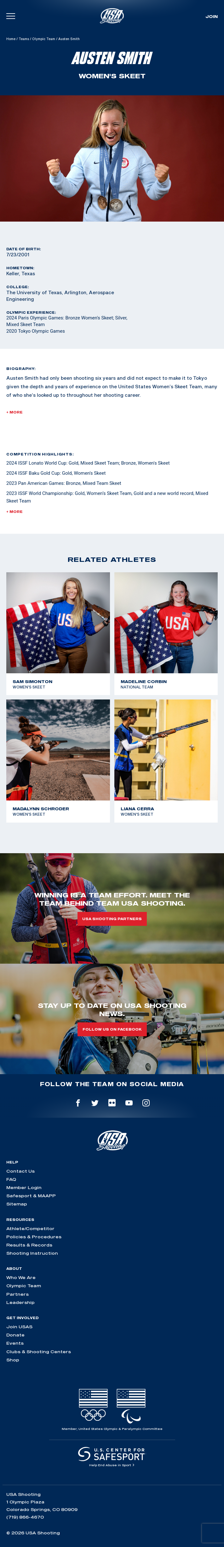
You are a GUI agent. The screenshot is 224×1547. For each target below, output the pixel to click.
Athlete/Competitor (30, 1228)
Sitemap (16, 1203)
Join (211, 16)
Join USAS (19, 1326)
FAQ (11, 1179)
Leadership (20, 1302)
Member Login (24, 1187)
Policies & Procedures (33, 1236)
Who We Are (21, 1277)
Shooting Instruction (32, 1253)
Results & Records (29, 1244)
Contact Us (20, 1171)
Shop (12, 1359)
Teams (24, 39)
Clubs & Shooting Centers (38, 1351)
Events (15, 1343)
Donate (15, 1334)
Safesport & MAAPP (31, 1195)
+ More (14, 412)
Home (10, 39)
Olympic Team (43, 39)
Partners (17, 1294)
